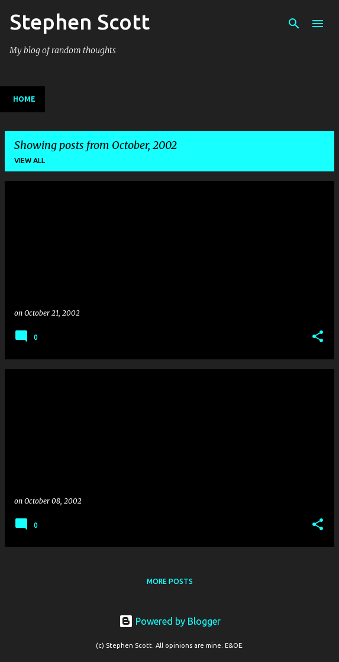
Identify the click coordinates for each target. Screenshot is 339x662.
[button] (318, 337)
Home (24, 99)
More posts (170, 581)
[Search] (294, 23)
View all (29, 160)
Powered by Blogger (170, 621)
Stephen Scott (79, 21)
